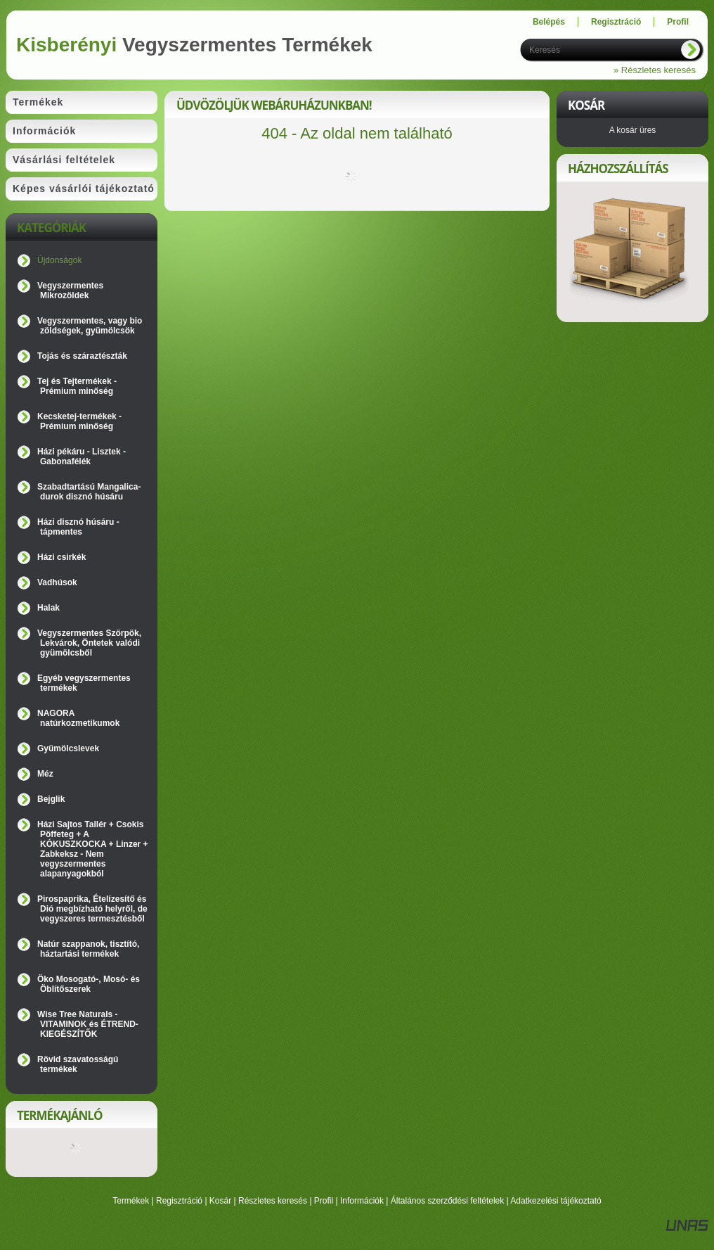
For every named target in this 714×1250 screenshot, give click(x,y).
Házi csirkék (61, 557)
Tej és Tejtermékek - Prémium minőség (77, 386)
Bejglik (51, 799)
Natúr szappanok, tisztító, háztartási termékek (88, 949)
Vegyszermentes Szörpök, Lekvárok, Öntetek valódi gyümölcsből (89, 643)
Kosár (220, 1201)
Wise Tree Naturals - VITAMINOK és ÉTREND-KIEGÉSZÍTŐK (87, 1024)
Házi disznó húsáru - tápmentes (78, 527)
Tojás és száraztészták (82, 356)
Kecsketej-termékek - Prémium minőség (79, 421)
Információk (362, 1201)
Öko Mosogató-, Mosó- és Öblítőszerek (88, 984)
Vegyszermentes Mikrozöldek (70, 290)
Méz (45, 774)
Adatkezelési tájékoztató (555, 1201)
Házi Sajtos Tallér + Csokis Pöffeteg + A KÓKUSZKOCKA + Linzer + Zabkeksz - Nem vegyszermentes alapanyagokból (92, 849)
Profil (323, 1201)
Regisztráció (179, 1201)
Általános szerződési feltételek (447, 1201)
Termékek (130, 1201)
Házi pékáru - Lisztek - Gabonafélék (81, 456)
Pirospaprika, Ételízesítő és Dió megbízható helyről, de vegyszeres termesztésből (92, 909)
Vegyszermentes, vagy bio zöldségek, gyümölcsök (89, 326)
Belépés (549, 22)
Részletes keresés (272, 1201)
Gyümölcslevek (68, 748)
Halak (48, 608)
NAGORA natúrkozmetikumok (78, 718)
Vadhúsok (57, 582)
